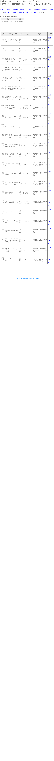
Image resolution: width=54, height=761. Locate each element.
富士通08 (6, 12)
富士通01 (7, 9)
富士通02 (15, 9)
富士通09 (13, 12)
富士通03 (22, 9)
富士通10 (21, 12)
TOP (1, 9)
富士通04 (30, 9)
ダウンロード (49, 40)
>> (6, 272)
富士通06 (44, 9)
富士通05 (37, 9)
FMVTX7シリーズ (31, 12)
